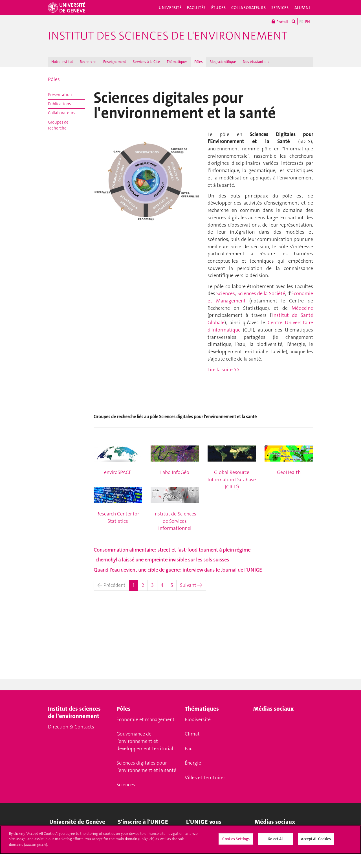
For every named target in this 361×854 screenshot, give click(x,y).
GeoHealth (289, 472)
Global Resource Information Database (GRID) (232, 479)
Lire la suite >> (223, 369)
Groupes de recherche (58, 125)
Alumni (302, 7)
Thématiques (177, 61)
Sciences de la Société (261, 293)
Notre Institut (62, 61)
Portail (280, 21)
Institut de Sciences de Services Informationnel (174, 521)
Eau (189, 748)
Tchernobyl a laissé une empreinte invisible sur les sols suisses (161, 559)
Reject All (275, 841)
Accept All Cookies (316, 841)
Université (170, 7)
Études (218, 7)
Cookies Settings (236, 841)
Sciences (225, 293)
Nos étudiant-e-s (256, 61)
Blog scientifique (223, 61)
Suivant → (191, 585)
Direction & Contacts (71, 726)
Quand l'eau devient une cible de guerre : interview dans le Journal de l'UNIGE (178, 570)
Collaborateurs (248, 7)
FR (301, 21)
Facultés (196, 7)
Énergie (193, 762)
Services (280, 7)
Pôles (198, 61)
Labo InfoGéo (174, 472)
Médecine (302, 308)
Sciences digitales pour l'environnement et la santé (146, 766)
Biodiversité (198, 719)
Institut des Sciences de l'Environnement (167, 35)
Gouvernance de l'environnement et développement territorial (144, 741)
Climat (192, 733)
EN (307, 21)
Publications (59, 104)
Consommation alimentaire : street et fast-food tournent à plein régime (172, 549)
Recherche (88, 61)
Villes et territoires (205, 777)
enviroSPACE (117, 472)
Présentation (60, 94)
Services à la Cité (146, 61)
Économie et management (145, 719)
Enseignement (114, 61)
